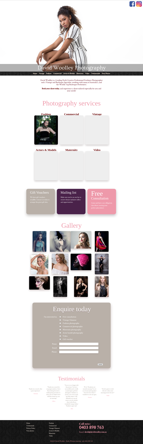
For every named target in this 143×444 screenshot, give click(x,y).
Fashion (48, 73)
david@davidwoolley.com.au (96, 432)
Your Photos (106, 73)
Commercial (57, 73)
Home (35, 73)
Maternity (79, 73)
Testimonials (95, 73)
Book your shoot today (50, 88)
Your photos (30, 431)
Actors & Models (69, 73)
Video (87, 73)
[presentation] (84, 358)
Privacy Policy (30, 428)
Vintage (41, 73)
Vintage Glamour (54, 428)
